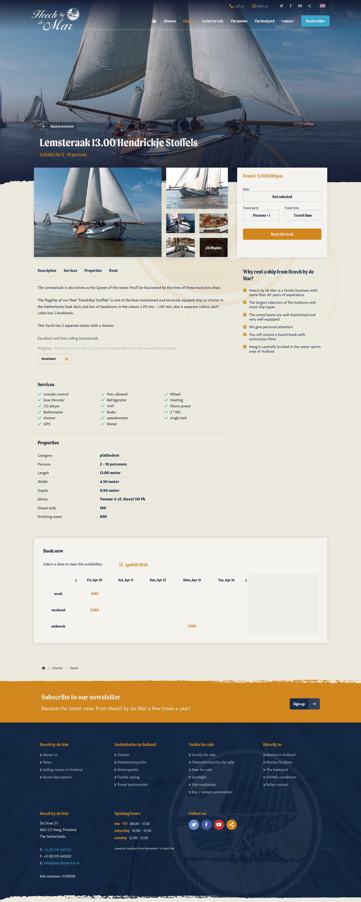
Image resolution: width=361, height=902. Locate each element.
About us (169, 21)
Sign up (306, 703)
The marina (238, 21)
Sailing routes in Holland (61, 769)
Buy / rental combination (211, 791)
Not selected (282, 196)
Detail (74, 667)
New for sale (200, 769)
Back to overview (57, 127)
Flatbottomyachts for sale (211, 761)
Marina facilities (277, 761)
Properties (93, 270)
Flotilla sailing (126, 776)
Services (70, 270)
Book (113, 270)
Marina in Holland (279, 754)
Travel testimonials (131, 784)
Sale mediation (202, 784)
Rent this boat (282, 234)
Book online (315, 20)
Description (47, 270)
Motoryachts (126, 769)
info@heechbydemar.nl (61, 862)
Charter (189, 21)
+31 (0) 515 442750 (57, 849)
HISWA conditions (279, 776)
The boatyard (264, 21)
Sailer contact (276, 784)
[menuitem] (154, 21)
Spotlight (197, 776)
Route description (56, 776)
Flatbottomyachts (130, 761)
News (46, 761)
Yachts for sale (212, 21)
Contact (287, 21)
